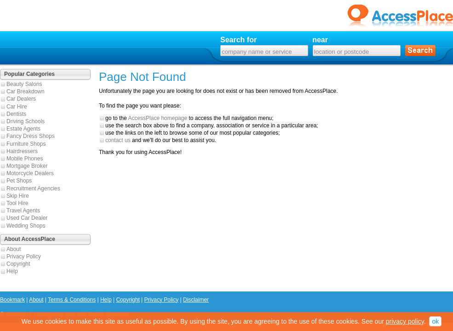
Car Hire (16, 106)
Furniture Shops (26, 144)
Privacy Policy (23, 256)
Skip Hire (17, 196)
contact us (118, 140)
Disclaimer (196, 300)
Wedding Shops (26, 226)
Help (12, 271)
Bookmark (12, 300)
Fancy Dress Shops (30, 136)
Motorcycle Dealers (30, 173)
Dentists (16, 114)
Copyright (18, 264)
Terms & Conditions (72, 300)
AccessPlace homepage (157, 118)
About (13, 249)
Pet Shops (19, 180)
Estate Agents (23, 129)
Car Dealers (21, 99)
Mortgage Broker (26, 166)
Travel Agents (23, 210)
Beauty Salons (24, 84)
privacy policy (405, 321)
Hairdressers (22, 151)
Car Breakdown (25, 91)
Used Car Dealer (26, 218)
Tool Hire (17, 203)
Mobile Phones (24, 158)
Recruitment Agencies (33, 188)
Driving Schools (25, 121)
